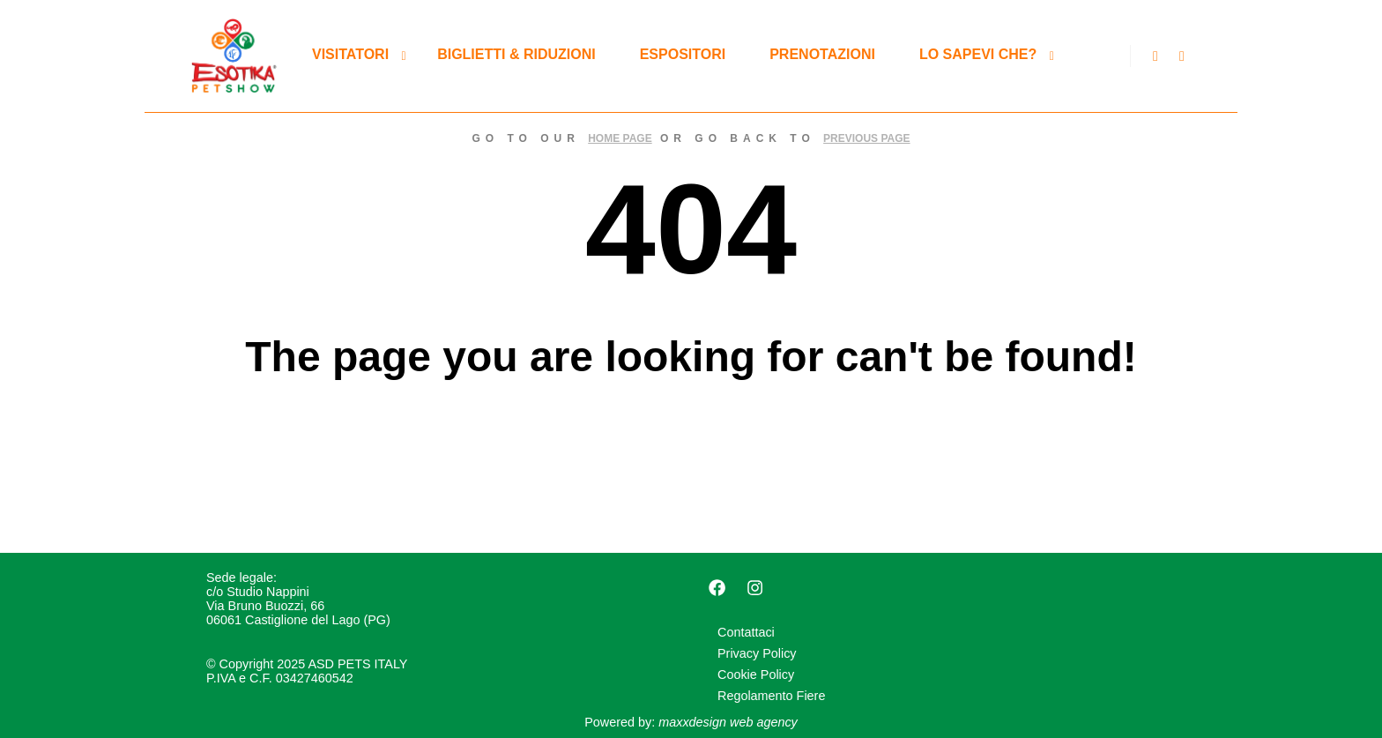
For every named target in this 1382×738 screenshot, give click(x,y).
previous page (866, 138)
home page (619, 138)
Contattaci (746, 632)
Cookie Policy (755, 674)
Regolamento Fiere (771, 696)
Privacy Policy (757, 653)
